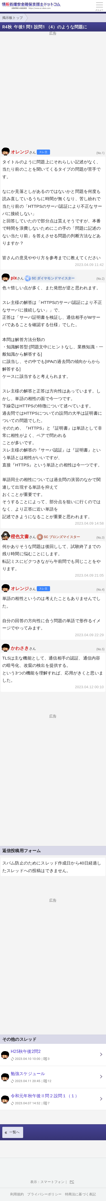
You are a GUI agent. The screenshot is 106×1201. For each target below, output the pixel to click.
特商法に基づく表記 (80, 1194)
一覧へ (14, 1132)
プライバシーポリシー (44, 1194)
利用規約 (17, 1194)
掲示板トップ (12, 18)
